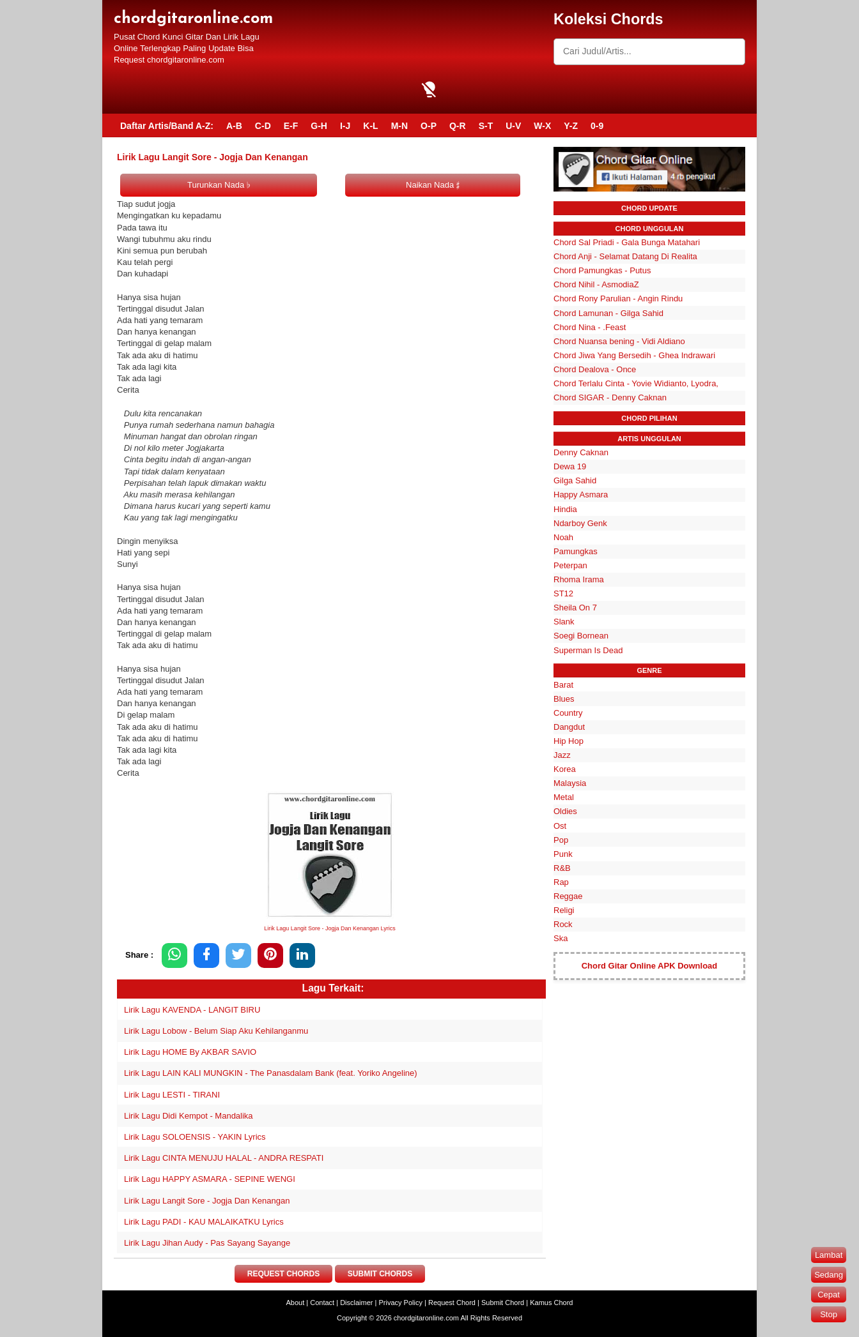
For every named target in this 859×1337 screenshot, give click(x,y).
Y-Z (571, 126)
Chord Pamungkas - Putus (602, 270)
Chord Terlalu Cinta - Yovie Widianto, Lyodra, (635, 383)
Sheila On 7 (575, 607)
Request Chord (452, 1302)
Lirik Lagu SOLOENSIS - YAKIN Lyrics (195, 1137)
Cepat (828, 1294)
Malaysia (569, 783)
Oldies (565, 811)
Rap (561, 882)
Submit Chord (502, 1302)
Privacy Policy (400, 1302)
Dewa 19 (569, 466)
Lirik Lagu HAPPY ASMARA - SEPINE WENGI (209, 1179)
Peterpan (570, 565)
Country (568, 713)
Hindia (565, 509)
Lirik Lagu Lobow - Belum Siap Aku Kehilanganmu (216, 1031)
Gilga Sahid (574, 480)
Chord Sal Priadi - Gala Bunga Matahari (626, 242)
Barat (563, 685)
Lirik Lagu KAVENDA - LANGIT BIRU (192, 1010)
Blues (564, 699)
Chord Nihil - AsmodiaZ (596, 284)
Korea (564, 769)
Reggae (568, 896)
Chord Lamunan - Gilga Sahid (608, 313)
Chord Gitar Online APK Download (650, 966)
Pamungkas (575, 551)
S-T (486, 126)
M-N (399, 126)
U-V (513, 126)
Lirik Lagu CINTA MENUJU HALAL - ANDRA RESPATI (223, 1158)
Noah (563, 537)
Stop (828, 1314)
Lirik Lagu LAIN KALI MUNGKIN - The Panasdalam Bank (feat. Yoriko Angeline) (270, 1073)
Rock (563, 924)
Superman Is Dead (588, 650)
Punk (563, 854)
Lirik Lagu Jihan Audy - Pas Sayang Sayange (207, 1243)
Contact (322, 1302)
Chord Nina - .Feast (589, 327)
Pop (560, 840)
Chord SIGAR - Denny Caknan (610, 397)
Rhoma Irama (578, 579)
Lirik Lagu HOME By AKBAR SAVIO (190, 1052)
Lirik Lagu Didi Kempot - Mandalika (188, 1116)
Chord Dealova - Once (594, 369)
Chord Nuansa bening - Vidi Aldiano (619, 341)
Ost (559, 826)
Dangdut (569, 727)
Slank (564, 621)
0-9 (597, 126)
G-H (319, 126)
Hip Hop (568, 741)
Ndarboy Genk (580, 523)
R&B (562, 868)
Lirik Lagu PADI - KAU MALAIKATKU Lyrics (204, 1222)
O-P (429, 126)
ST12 (563, 593)
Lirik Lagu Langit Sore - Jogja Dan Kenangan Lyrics (329, 928)
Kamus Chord (551, 1302)
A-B (234, 126)
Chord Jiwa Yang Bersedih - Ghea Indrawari (634, 355)
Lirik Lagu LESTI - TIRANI (172, 1094)
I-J (345, 126)
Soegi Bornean (580, 635)
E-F (291, 126)
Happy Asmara (580, 494)
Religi (564, 910)
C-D (263, 126)
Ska (560, 938)
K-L (370, 126)
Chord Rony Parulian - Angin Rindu (618, 298)
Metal (563, 797)
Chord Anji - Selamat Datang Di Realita (625, 256)
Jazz (562, 755)
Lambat (828, 1255)
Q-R (457, 126)
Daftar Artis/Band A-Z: (166, 126)
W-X (542, 126)
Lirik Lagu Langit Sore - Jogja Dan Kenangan (207, 1200)
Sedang (828, 1275)
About (295, 1302)
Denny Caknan (580, 452)
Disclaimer (356, 1302)
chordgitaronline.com (193, 19)
